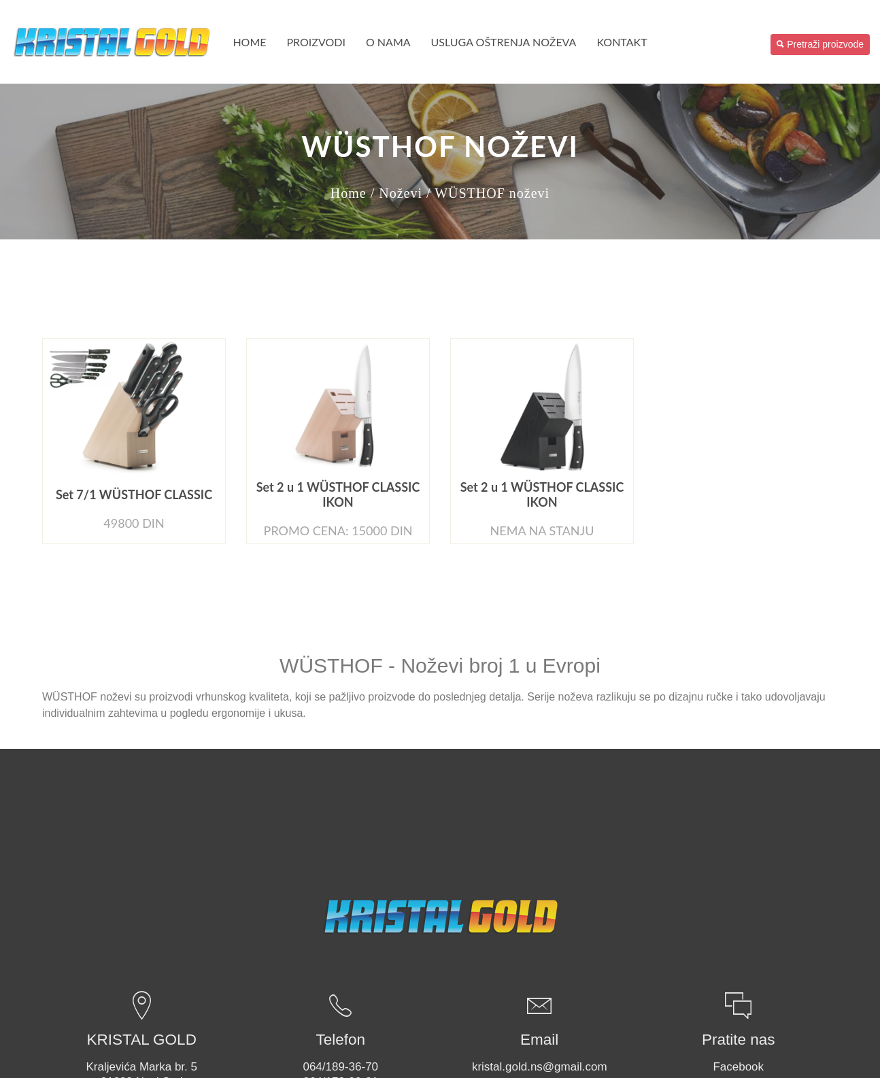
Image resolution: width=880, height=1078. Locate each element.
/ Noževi (396, 193)
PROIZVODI (316, 41)
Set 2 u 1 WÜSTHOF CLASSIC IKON (338, 494)
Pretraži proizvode (820, 44)
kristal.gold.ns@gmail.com (539, 1066)
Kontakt (621, 41)
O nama (388, 41)
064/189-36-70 (340, 1066)
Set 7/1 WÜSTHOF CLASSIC (134, 495)
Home (249, 41)
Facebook (738, 1066)
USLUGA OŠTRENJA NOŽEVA (504, 41)
